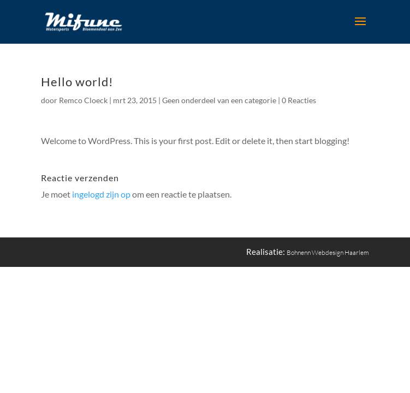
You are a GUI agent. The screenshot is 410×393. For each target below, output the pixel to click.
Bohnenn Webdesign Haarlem (328, 252)
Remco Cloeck (83, 100)
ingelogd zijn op (101, 194)
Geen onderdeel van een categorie (219, 100)
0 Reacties (299, 100)
